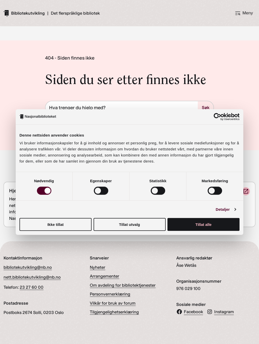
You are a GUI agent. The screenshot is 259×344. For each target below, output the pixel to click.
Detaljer (223, 209)
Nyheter (97, 267)
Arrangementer (104, 276)
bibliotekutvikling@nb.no (28, 267)
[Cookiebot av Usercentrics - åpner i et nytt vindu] (217, 116)
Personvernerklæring (110, 294)
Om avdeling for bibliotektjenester (123, 285)
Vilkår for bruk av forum (113, 303)
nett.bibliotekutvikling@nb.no (32, 277)
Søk (205, 107)
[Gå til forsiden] (24, 13)
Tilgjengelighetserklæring (114, 311)
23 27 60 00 (32, 287)
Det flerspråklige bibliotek (75, 13)
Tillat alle (204, 224)
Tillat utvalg (129, 224)
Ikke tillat (55, 224)
